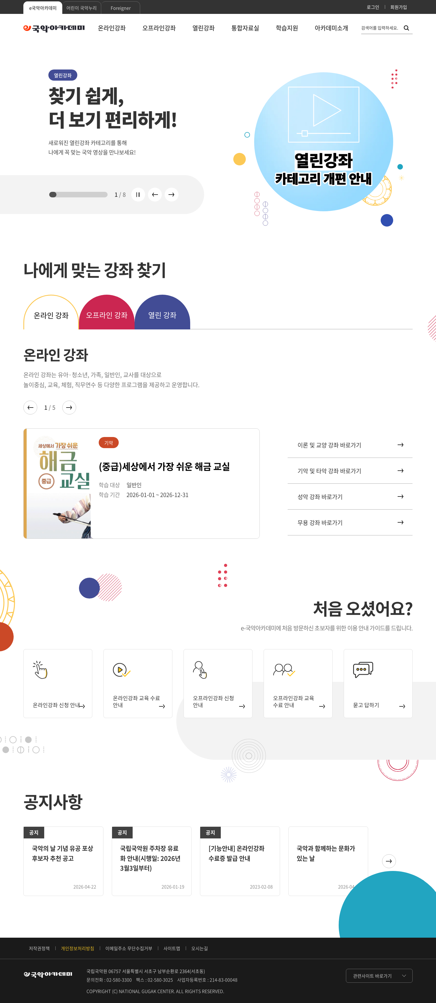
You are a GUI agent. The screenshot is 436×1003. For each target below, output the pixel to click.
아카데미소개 (331, 27)
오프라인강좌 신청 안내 (218, 698)
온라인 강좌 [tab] (51, 315)
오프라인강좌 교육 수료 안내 (299, 698)
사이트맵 (172, 948)
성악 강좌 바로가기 (350, 496)
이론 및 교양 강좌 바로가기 (350, 445)
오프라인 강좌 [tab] (107, 315)
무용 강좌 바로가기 (350, 522)
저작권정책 (39, 948)
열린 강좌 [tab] (162, 315)
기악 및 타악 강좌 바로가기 (350, 470)
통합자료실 (245, 27)
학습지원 (287, 27)
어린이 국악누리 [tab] (81, 7)
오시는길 (199, 948)
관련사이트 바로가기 (372, 975)
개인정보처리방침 (77, 948)
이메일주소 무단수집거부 (128, 948)
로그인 (373, 7)
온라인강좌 (112, 27)
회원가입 (398, 7)
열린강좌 (203, 27)
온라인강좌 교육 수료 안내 (138, 698)
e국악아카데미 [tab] (43, 7)
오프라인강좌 (159, 27)
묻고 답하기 (379, 702)
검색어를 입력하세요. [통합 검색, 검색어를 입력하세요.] (379, 28)
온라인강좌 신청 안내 (58, 698)
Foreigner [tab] (121, 7)
